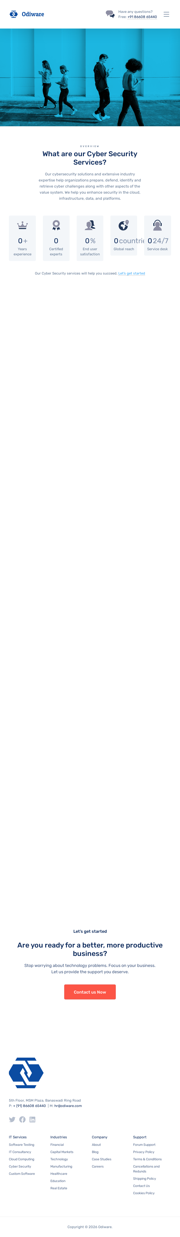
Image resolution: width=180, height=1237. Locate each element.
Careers (98, 1166)
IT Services (18, 1137)
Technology (59, 1159)
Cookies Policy (144, 1193)
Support (139, 1137)
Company (99, 1137)
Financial (57, 1145)
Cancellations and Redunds (146, 1169)
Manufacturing (61, 1166)
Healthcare (58, 1174)
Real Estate (58, 1188)
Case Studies (101, 1159)
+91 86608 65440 (142, 17)
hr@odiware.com (68, 1106)
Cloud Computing (21, 1159)
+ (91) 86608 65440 (29, 1106)
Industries (58, 1137)
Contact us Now (90, 992)
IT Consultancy (20, 1152)
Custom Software (22, 1174)
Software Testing (21, 1145)
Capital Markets (61, 1152)
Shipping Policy (144, 1179)
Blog (95, 1152)
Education (57, 1181)
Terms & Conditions (147, 1159)
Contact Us (141, 1186)
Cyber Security (20, 1166)
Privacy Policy (143, 1152)
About (96, 1145)
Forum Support (144, 1145)
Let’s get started (131, 273)
